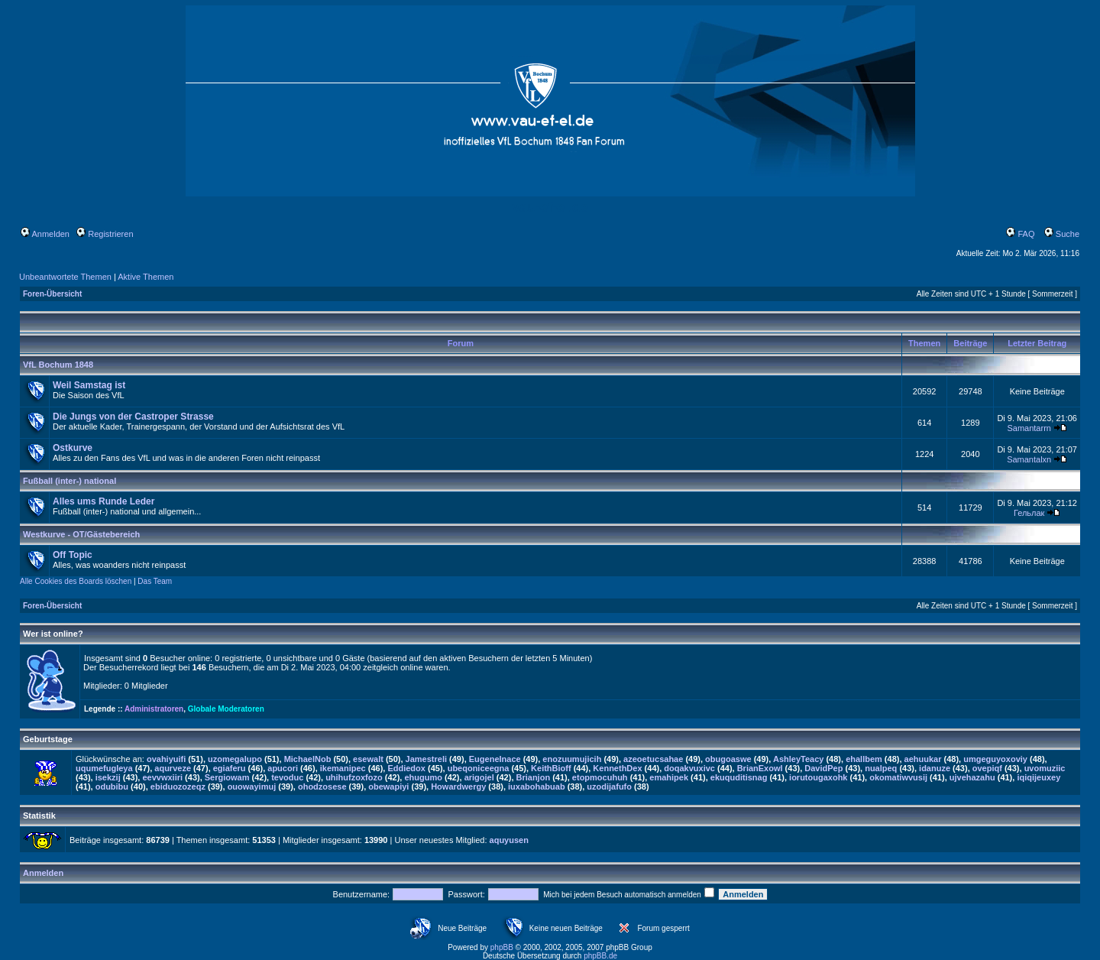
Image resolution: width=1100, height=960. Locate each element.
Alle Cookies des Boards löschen (75, 581)
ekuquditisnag (739, 777)
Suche (1061, 233)
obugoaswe (728, 759)
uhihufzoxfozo (354, 777)
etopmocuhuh (600, 777)
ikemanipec (343, 768)
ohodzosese (322, 786)
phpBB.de (600, 956)
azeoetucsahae (653, 759)
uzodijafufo (609, 786)
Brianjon (533, 777)
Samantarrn (1028, 428)
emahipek (668, 777)
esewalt (368, 759)
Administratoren (154, 709)
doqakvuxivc (689, 768)
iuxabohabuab (536, 786)
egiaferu (229, 768)
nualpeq (881, 768)
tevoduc (287, 777)
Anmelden (45, 233)
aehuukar (923, 759)
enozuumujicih (571, 759)
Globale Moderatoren (226, 709)
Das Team (155, 581)
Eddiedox (406, 768)
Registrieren (104, 233)
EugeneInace (495, 759)
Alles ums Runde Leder (103, 501)
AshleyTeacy (798, 759)
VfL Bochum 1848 (58, 364)
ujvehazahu (972, 777)
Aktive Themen (145, 276)
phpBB (501, 947)
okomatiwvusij (898, 777)
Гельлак (1029, 512)
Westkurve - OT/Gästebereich (81, 534)
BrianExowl (760, 768)
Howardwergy (458, 786)
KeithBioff (551, 768)
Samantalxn (1029, 459)
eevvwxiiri (162, 777)
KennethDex (617, 768)
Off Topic (72, 555)
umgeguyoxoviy (995, 759)
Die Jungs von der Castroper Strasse (133, 416)
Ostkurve (72, 448)
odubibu (111, 786)
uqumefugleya (104, 768)
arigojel (479, 777)
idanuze (934, 768)
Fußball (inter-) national (69, 480)
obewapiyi (388, 786)
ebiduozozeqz (177, 786)
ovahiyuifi (166, 759)
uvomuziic (1045, 768)
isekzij (108, 777)
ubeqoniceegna (479, 768)
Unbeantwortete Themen (65, 276)
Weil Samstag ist (89, 385)
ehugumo (423, 777)
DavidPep (823, 768)
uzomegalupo (235, 759)
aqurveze (172, 768)
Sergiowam (227, 777)
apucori (282, 768)
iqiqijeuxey (1038, 777)
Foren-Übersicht (52, 294)
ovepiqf (987, 768)
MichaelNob (308, 759)
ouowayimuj (252, 786)
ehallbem (864, 759)
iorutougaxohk (818, 777)
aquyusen (509, 840)
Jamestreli (426, 759)
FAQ (1020, 233)
